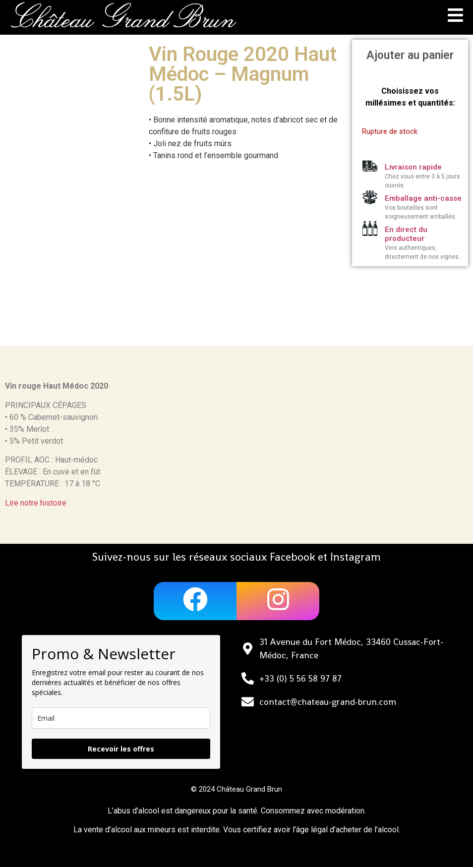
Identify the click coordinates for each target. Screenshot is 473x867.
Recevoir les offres (121, 748)
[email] (121, 718)
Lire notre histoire (35, 503)
